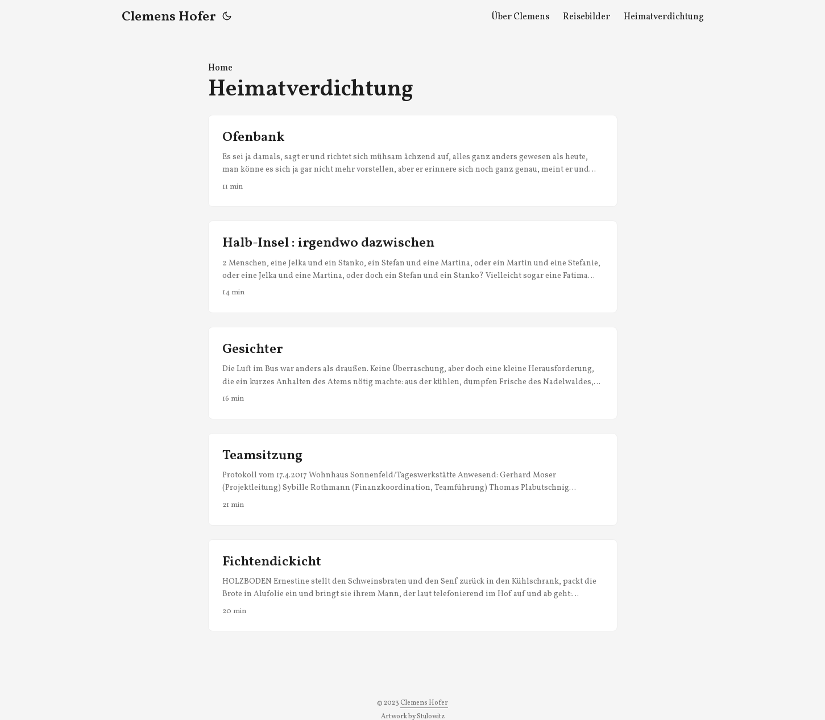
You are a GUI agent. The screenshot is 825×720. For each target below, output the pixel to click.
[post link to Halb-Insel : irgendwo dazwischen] (413, 267)
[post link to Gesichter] (413, 373)
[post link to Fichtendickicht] (413, 585)
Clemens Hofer (168, 17)
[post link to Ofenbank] (413, 161)
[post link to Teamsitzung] (413, 479)
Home (220, 68)
